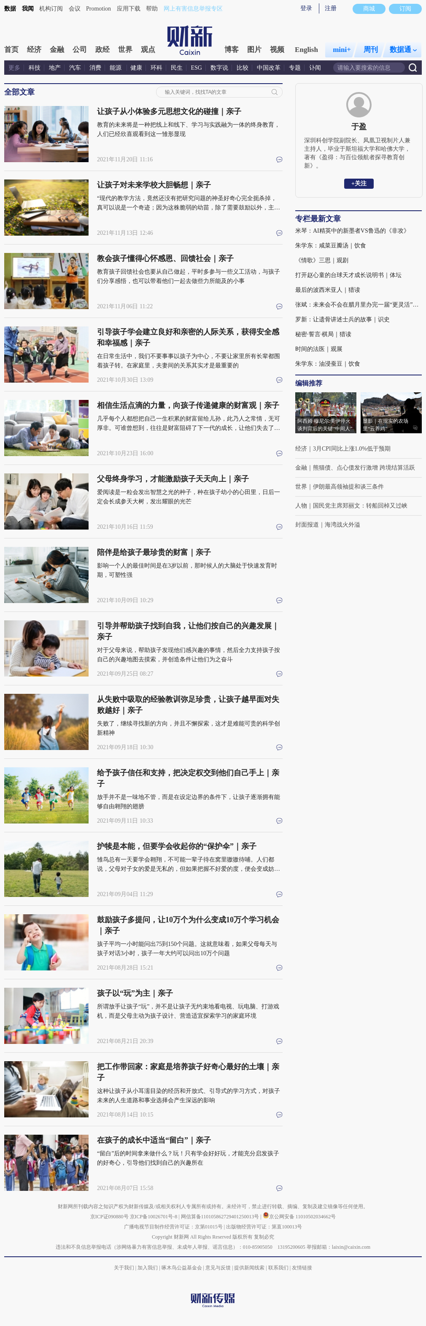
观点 (148, 50)
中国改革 (268, 68)
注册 (331, 8)
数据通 (403, 50)
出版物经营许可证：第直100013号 (264, 1227)
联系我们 (278, 1268)
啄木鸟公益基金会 (182, 1268)
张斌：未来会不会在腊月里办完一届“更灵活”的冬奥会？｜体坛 (358, 305)
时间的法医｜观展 (318, 349)
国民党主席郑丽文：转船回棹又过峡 (360, 506)
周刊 (371, 50)
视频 (277, 50)
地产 (55, 68)
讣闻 (315, 68)
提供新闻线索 (249, 1268)
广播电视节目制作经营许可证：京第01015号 (173, 1227)
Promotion (98, 8)
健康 (136, 68)
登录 (306, 8)
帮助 (152, 8)
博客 (231, 50)
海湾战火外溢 (342, 525)
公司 (80, 50)
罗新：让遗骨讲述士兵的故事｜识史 (342, 319)
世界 (125, 50)
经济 (34, 50)
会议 (75, 8)
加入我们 (148, 1268)
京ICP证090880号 (109, 1217)
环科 (156, 68)
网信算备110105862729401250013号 (221, 1217)
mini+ (342, 50)
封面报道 (307, 525)
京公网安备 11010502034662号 (299, 1217)
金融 (57, 50)
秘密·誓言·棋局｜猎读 (323, 334)
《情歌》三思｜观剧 (321, 260)
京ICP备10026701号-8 (154, 1217)
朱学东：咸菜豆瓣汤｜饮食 (330, 245)
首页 (11, 50)
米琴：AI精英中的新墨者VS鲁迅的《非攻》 (352, 231)
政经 (102, 50)
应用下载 (128, 8)
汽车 (75, 68)
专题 (295, 68)
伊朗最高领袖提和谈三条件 (348, 487)
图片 (254, 50)
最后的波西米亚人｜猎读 (327, 290)
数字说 (219, 68)
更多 (14, 68)
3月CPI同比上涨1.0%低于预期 (352, 449)
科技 (34, 68)
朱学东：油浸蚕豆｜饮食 (327, 364)
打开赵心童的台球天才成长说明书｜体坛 (348, 275)
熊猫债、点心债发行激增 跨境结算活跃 (364, 468)
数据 (10, 8)
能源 (116, 68)
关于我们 (124, 1268)
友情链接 (302, 1268)
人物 (301, 506)
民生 (177, 68)
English (306, 50)
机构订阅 (51, 8)
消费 (95, 68)
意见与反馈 (218, 1268)
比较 (242, 68)
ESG (196, 68)
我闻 (28, 8)
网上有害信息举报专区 (193, 8)
